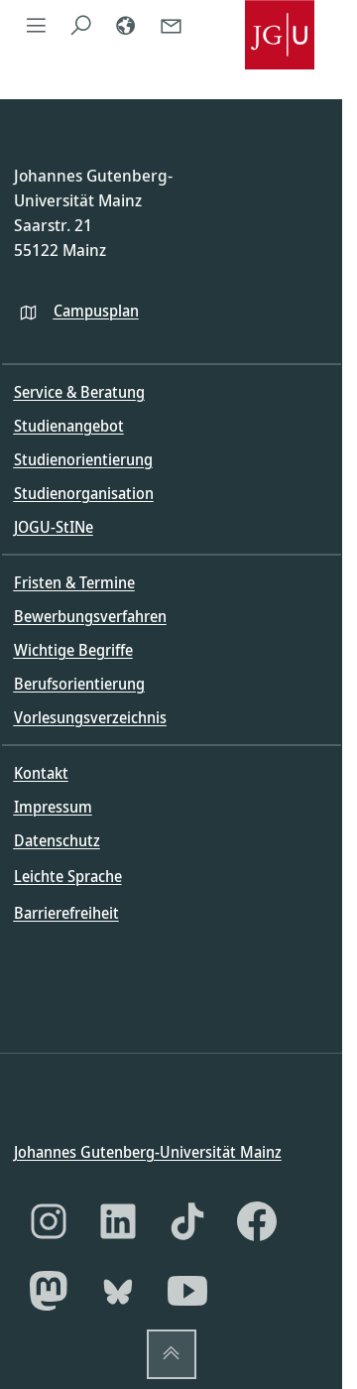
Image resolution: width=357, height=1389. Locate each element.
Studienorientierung (83, 459)
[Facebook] (257, 1221)
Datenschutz (57, 840)
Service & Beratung (79, 392)
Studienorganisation (84, 493)
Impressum (53, 807)
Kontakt (41, 773)
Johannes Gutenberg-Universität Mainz (148, 1151)
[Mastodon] (48, 1291)
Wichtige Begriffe (73, 650)
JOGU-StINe (53, 527)
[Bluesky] (118, 1291)
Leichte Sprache (68, 876)
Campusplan (96, 310)
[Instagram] (48, 1221)
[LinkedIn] (118, 1221)
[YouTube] (187, 1291)
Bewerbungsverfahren (90, 616)
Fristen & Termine (74, 582)
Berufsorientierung (79, 683)
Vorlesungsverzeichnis (90, 717)
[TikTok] (187, 1221)
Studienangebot (69, 426)
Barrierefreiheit (66, 913)
